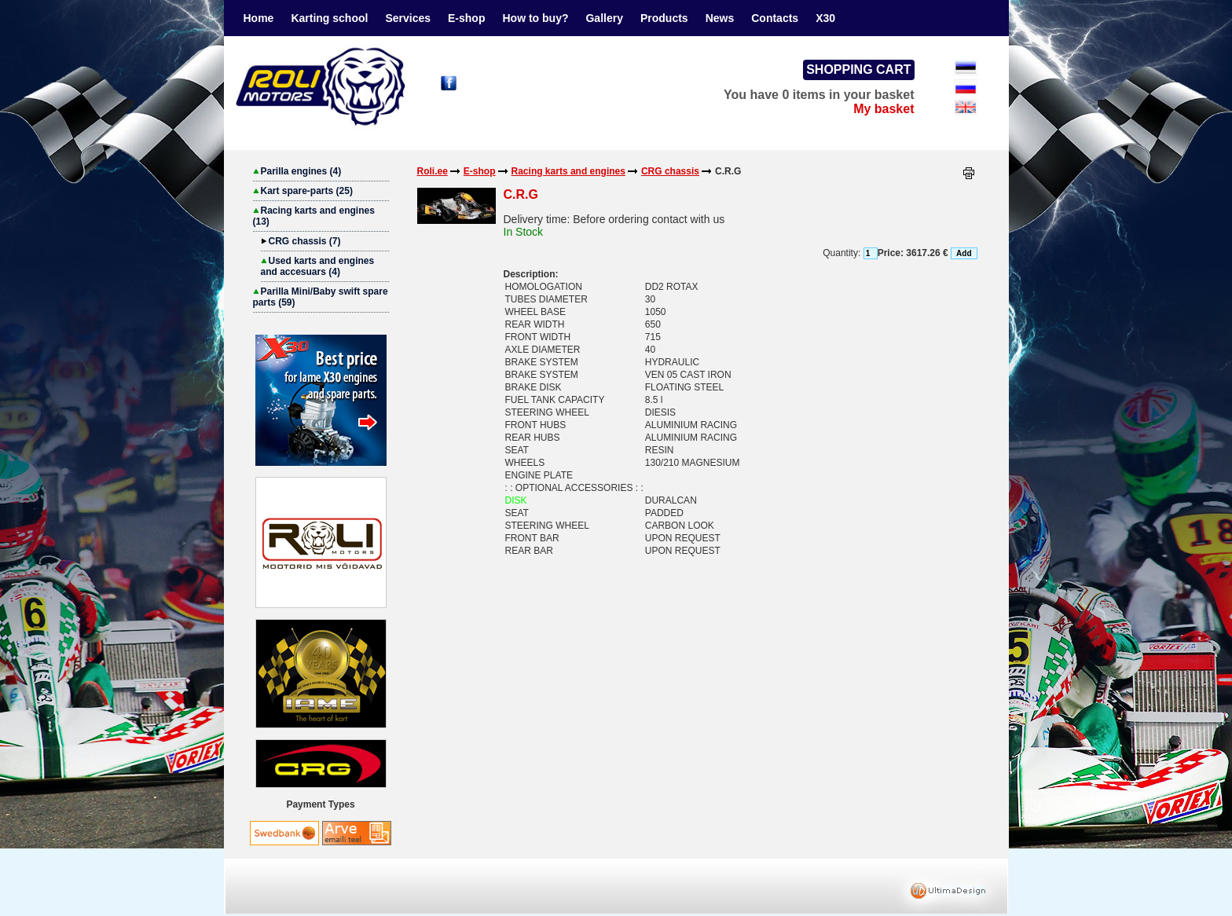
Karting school (329, 18)
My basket (883, 108)
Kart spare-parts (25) (303, 190)
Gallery (603, 18)
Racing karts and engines (568, 171)
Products (664, 18)
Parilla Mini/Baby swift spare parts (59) (320, 297)
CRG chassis (670, 171)
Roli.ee (432, 171)
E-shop (466, 18)
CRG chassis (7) (301, 241)
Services (408, 18)
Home (259, 18)
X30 (825, 18)
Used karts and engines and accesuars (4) (318, 266)
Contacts (774, 18)
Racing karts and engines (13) (314, 216)
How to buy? (535, 18)
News (720, 18)
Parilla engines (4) (297, 171)
